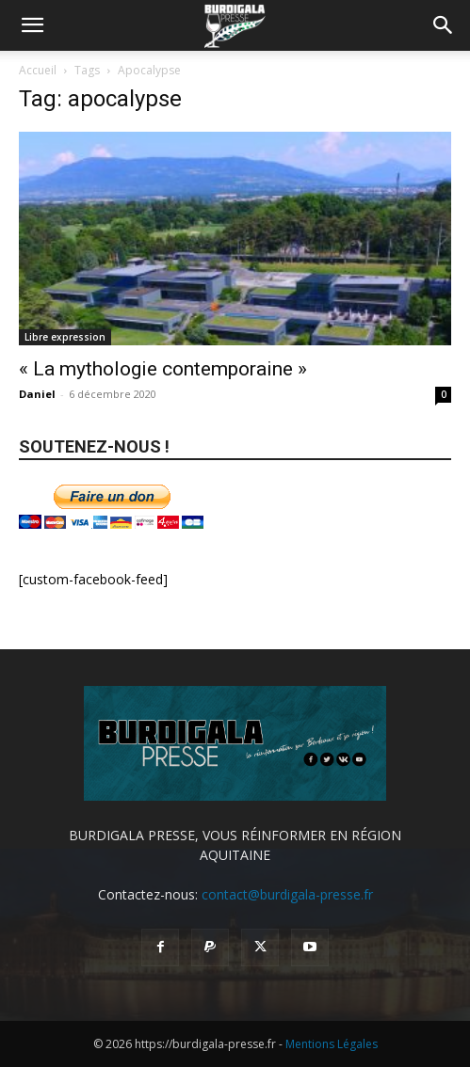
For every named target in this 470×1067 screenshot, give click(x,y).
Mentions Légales (331, 1044)
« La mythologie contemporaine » (163, 369)
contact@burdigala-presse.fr (287, 894)
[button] (32, 25)
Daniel (37, 394)
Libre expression (64, 336)
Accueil (38, 70)
